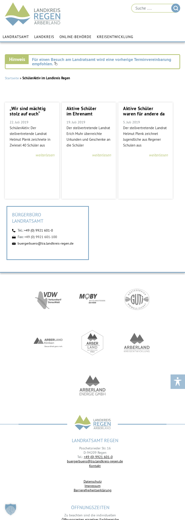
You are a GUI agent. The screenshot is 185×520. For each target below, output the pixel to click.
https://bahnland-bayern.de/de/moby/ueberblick (92, 299)
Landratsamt (16, 36)
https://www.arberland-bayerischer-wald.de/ (92, 342)
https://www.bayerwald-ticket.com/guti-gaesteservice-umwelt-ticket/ (136, 299)
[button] (10, 509)
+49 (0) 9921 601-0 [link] (98, 457)
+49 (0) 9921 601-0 (38, 230)
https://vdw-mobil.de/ (48, 299)
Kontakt (95, 466)
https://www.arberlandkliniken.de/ (48, 342)
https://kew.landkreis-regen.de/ (136, 342)
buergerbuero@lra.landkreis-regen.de (45, 243)
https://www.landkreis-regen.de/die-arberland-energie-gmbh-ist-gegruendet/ (92, 386)
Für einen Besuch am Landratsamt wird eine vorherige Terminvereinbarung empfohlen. (101, 62)
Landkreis (44, 36)
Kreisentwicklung (115, 36)
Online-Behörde (75, 36)
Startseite (12, 78)
